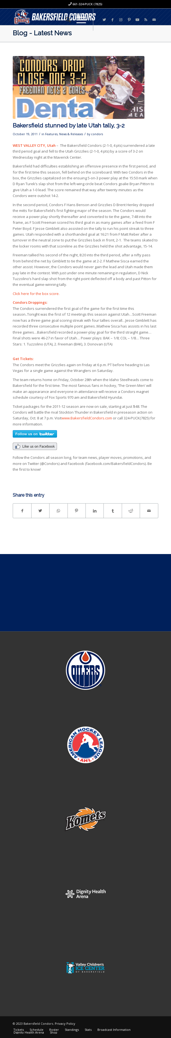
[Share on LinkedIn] (94, 511)
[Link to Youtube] (137, 19)
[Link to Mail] (154, 19)
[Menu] (78, 20)
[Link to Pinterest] (129, 19)
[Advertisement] (85, 592)
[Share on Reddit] (131, 511)
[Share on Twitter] (40, 511)
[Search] (65, 20)
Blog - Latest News (42, 33)
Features (51, 134)
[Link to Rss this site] (146, 19)
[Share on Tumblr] (112, 511)
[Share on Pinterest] (77, 511)
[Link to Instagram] (121, 19)
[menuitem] (65, 20)
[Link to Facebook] (112, 19)
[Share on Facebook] (22, 511)
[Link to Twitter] (104, 19)
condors (97, 134)
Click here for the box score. (36, 293)
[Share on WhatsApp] (58, 511)
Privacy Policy (65, 1023)
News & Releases (71, 134)
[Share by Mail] (149, 511)
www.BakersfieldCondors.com (86, 418)
